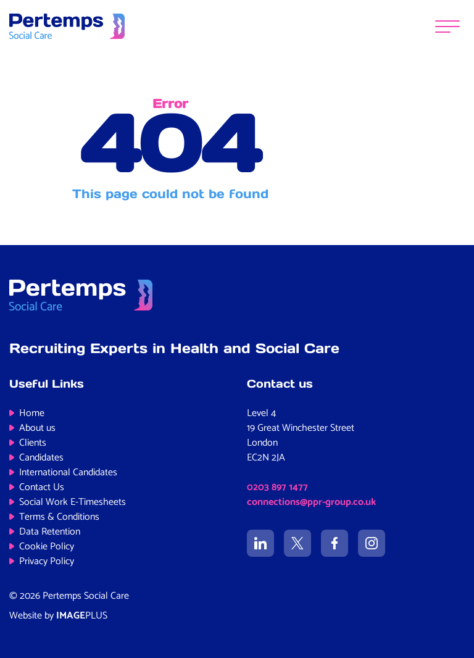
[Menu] (447, 26)
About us (37, 428)
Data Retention (49, 531)
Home (31, 413)
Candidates (41, 457)
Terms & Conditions (59, 517)
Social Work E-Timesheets (72, 502)
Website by (58, 615)
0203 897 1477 (277, 487)
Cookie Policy (46, 546)
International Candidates (68, 472)
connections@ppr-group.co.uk (311, 502)
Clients (32, 443)
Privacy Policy (46, 561)
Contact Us (41, 487)
